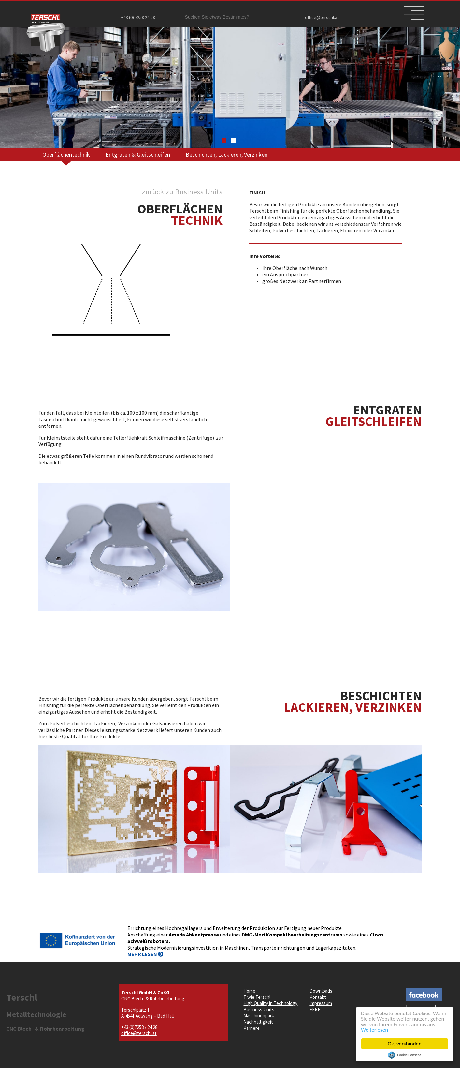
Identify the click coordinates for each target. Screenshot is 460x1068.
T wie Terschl (256, 997)
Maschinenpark (258, 1016)
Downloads (320, 991)
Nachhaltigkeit (258, 1022)
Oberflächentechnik (66, 154)
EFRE (314, 1009)
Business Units (258, 1009)
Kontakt (317, 997)
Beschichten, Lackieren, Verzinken (226, 154)
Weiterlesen (374, 1030)
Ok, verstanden (405, 1043)
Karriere (251, 1028)
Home (249, 991)
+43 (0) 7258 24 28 (138, 17)
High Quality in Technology (270, 1003)
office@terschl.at (322, 17)
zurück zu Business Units (182, 192)
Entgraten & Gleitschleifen (138, 154)
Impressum (320, 1003)
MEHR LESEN (145, 954)
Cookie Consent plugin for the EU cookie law (404, 1055)
